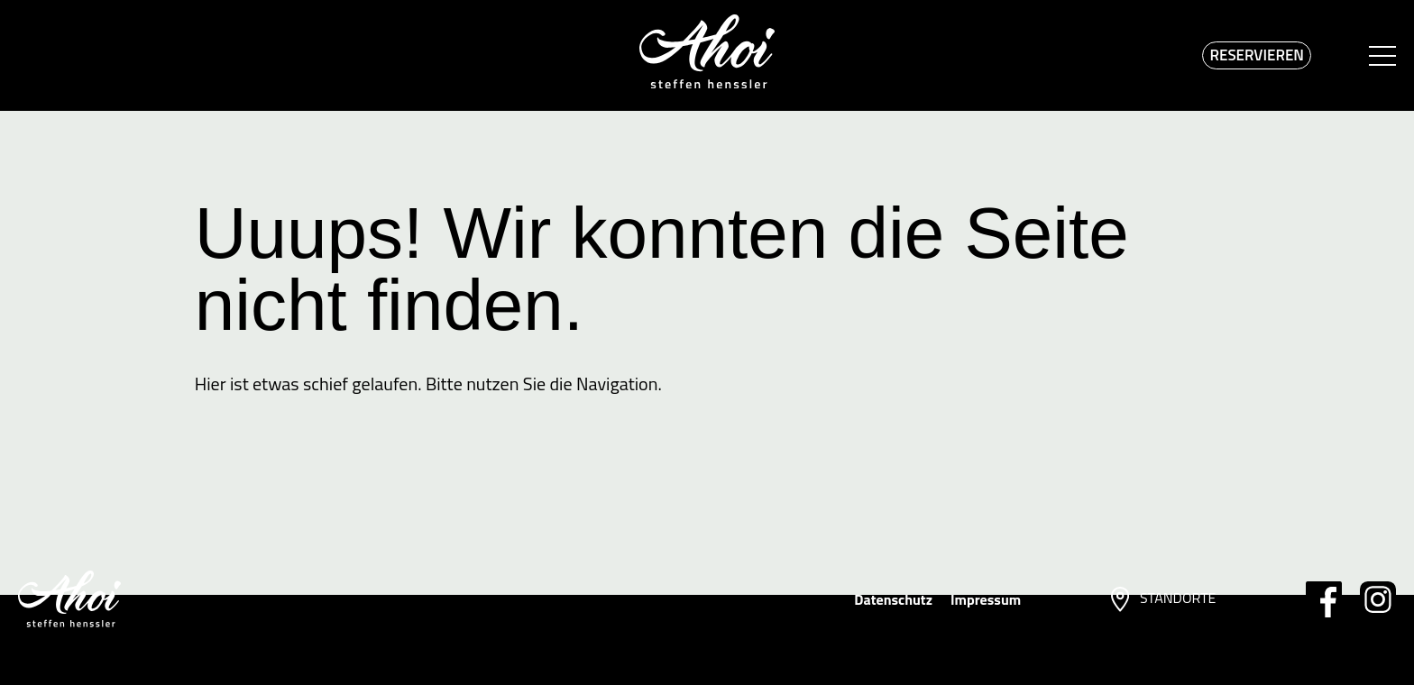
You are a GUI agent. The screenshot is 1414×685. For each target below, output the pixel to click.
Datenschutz (893, 599)
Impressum (985, 599)
